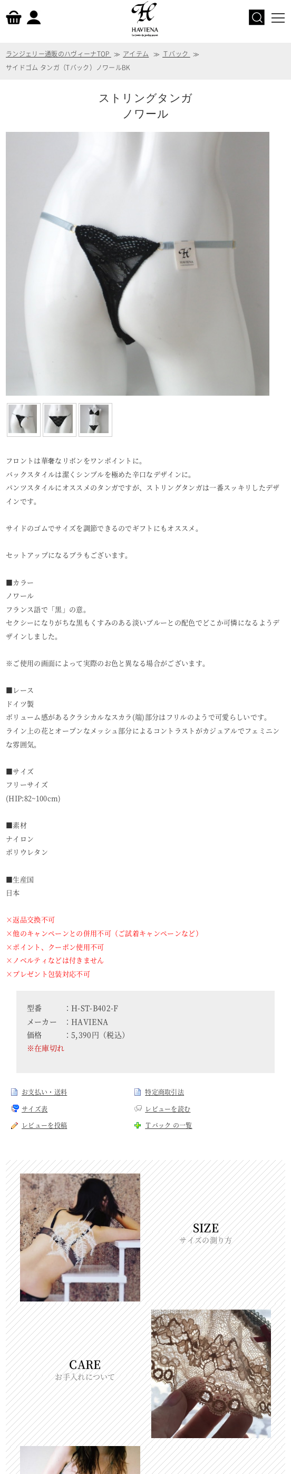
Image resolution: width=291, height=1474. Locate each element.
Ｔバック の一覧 (168, 1125)
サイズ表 (34, 1108)
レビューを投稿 (44, 1125)
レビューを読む (167, 1108)
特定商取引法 (164, 1091)
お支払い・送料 (44, 1091)
